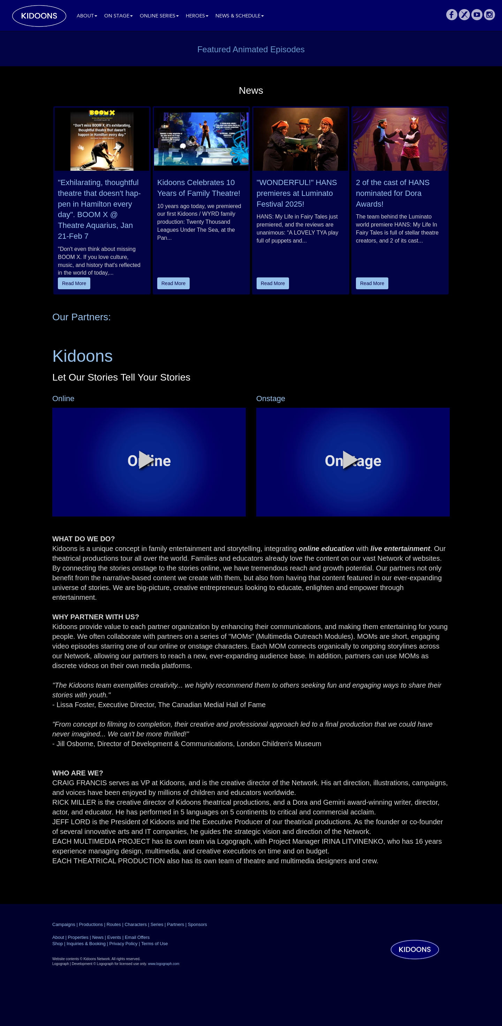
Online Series (159, 16)
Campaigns (63, 924)
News (98, 937)
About (87, 16)
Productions (91, 924)
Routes (114, 924)
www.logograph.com (163, 964)
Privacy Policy (123, 943)
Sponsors (197, 924)
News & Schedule (239, 16)
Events (114, 937)
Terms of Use (154, 943)
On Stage (118, 16)
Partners (175, 924)
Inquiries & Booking (86, 943)
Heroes (197, 16)
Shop (57, 943)
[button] (147, 459)
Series (157, 924)
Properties (78, 937)
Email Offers (137, 937)
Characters (135, 924)
